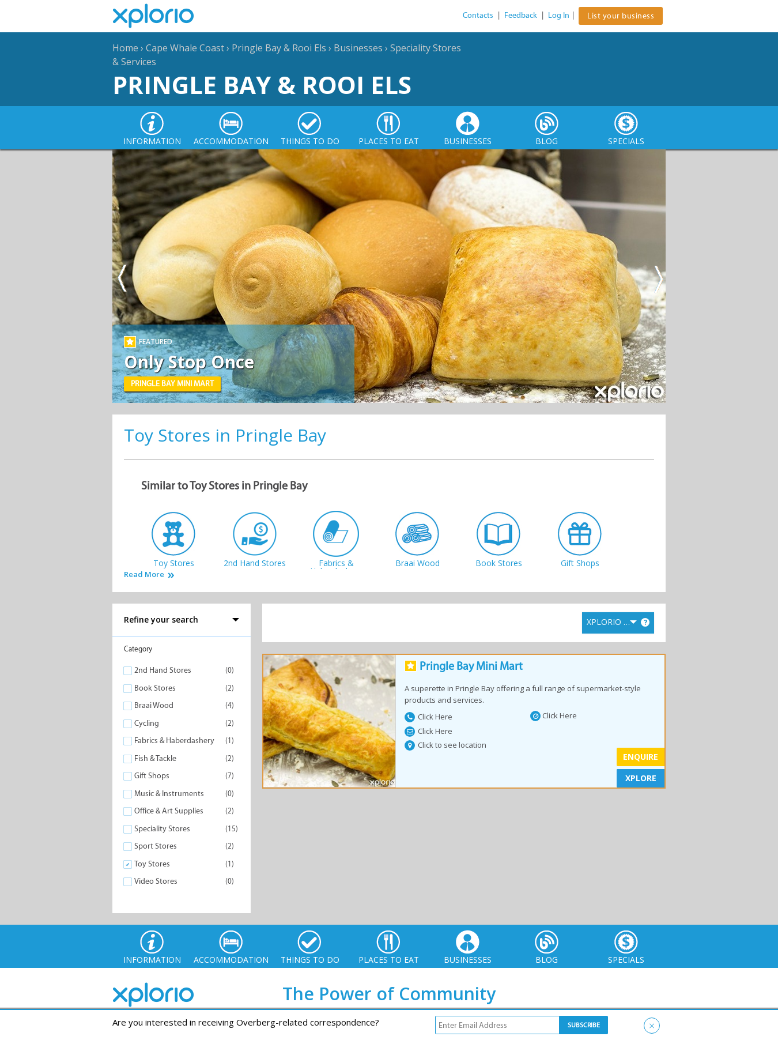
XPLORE (640, 778)
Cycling (146, 723)
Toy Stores (152, 864)
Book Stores (155, 688)
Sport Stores (155, 846)
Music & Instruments (169, 793)
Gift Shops (151, 776)
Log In (558, 15)
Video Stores (155, 881)
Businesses (358, 48)
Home (125, 48)
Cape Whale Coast (185, 48)
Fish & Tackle (155, 758)
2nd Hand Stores (162, 670)
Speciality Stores (162, 829)
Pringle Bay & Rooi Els (279, 48)
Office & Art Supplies (168, 811)
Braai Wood (153, 705)
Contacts (478, 15)
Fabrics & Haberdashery (174, 740)
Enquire (640, 756)
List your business (620, 16)
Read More (144, 574)
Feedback (520, 15)
